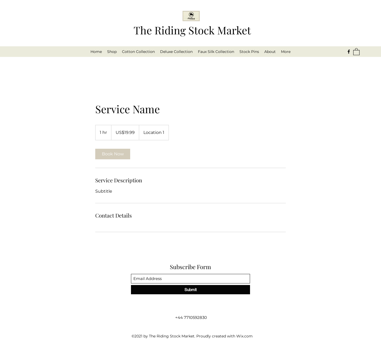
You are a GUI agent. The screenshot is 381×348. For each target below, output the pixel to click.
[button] (356, 51)
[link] (112, 154)
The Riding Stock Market (192, 30)
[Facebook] (348, 51)
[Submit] (190, 289)
